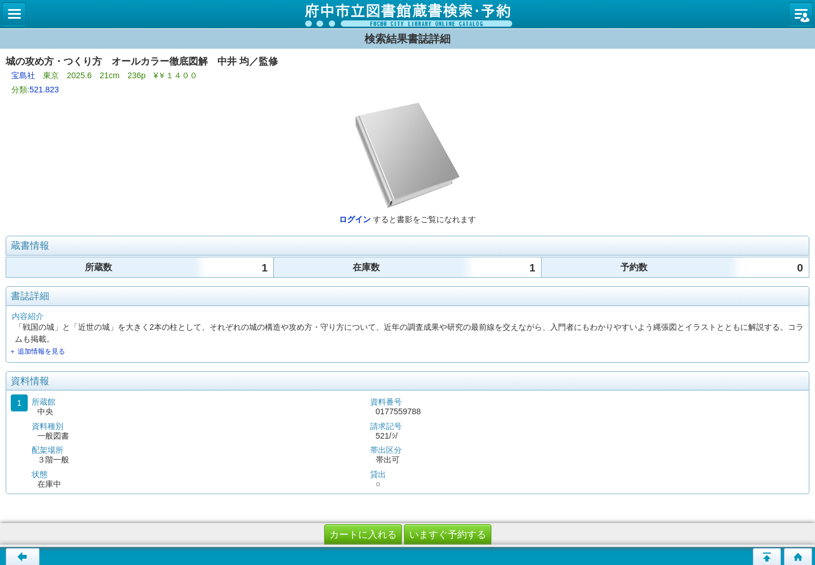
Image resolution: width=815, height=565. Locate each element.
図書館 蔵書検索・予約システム (407, 14)
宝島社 (23, 75)
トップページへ (798, 556)
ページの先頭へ (767, 556)
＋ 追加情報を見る (37, 351)
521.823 (44, 89)
